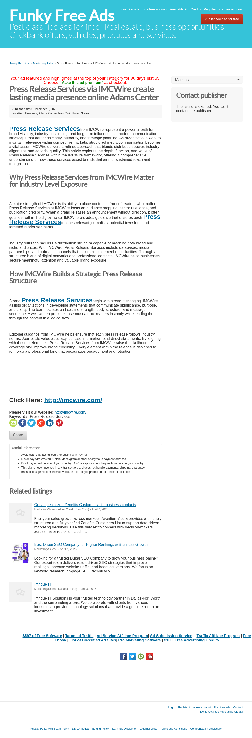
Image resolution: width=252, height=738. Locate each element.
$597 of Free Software (42, 636)
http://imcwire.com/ (70, 412)
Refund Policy (100, 728)
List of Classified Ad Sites (92, 640)
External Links (148, 728)
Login (122, 9)
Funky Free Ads (61, 15)
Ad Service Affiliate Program (122, 636)
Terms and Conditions (173, 728)
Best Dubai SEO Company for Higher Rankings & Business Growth (91, 545)
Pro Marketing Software (139, 640)
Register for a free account (148, 9)
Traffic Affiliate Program (218, 636)
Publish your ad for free (222, 19)
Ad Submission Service (171, 636)
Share (18, 435)
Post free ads (222, 707)
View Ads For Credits (185, 9)
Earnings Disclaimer (124, 728)
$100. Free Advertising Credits (191, 640)
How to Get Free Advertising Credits (221, 711)
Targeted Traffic (79, 636)
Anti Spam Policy (58, 728)
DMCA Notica (80, 728)
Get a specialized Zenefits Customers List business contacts (85, 505)
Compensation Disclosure (206, 728)
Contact (238, 707)
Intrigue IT (42, 584)
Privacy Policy (38, 728)
